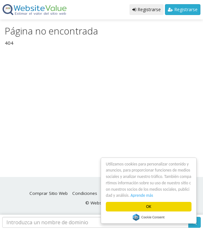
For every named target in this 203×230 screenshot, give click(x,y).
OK (148, 206)
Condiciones (84, 193)
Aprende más (155, 195)
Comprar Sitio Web (48, 193)
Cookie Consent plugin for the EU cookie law (149, 217)
